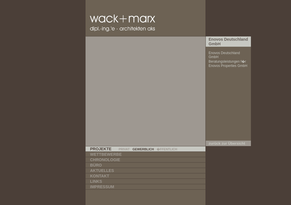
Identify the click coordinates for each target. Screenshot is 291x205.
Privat (124, 149)
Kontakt (99, 176)
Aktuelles (102, 170)
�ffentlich (167, 149)
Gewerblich (143, 149)
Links (96, 181)
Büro (96, 165)
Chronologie (105, 159)
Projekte (100, 149)
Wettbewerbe (106, 154)
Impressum (102, 186)
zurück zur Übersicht (227, 143)
